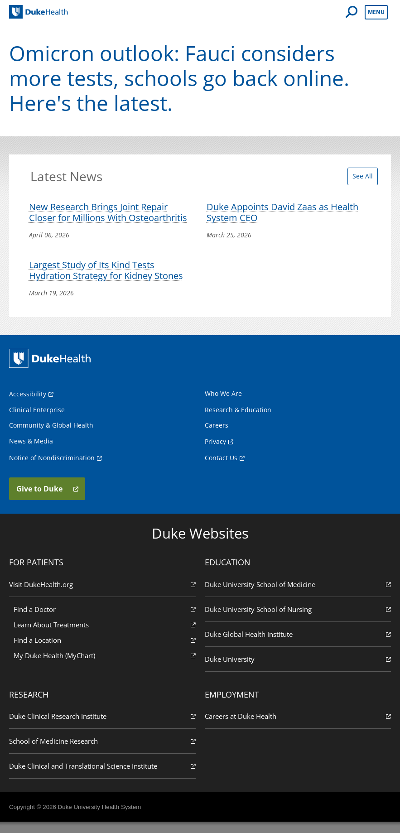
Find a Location (105, 650)
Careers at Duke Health (298, 727)
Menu (376, 12)
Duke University (298, 669)
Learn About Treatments (105, 635)
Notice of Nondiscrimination (52, 468)
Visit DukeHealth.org (102, 594)
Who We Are (223, 404)
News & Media (31, 452)
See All (360, 179)
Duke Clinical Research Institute (102, 727)
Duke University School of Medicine (298, 594)
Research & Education (238, 420)
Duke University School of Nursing (298, 619)
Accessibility (27, 405)
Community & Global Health (51, 436)
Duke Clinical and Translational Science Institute (102, 776)
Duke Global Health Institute (298, 644)
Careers (216, 436)
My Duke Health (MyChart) (105, 665)
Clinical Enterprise (37, 420)
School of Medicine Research (102, 751)
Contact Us (221, 468)
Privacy (215, 452)
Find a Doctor (105, 619)
